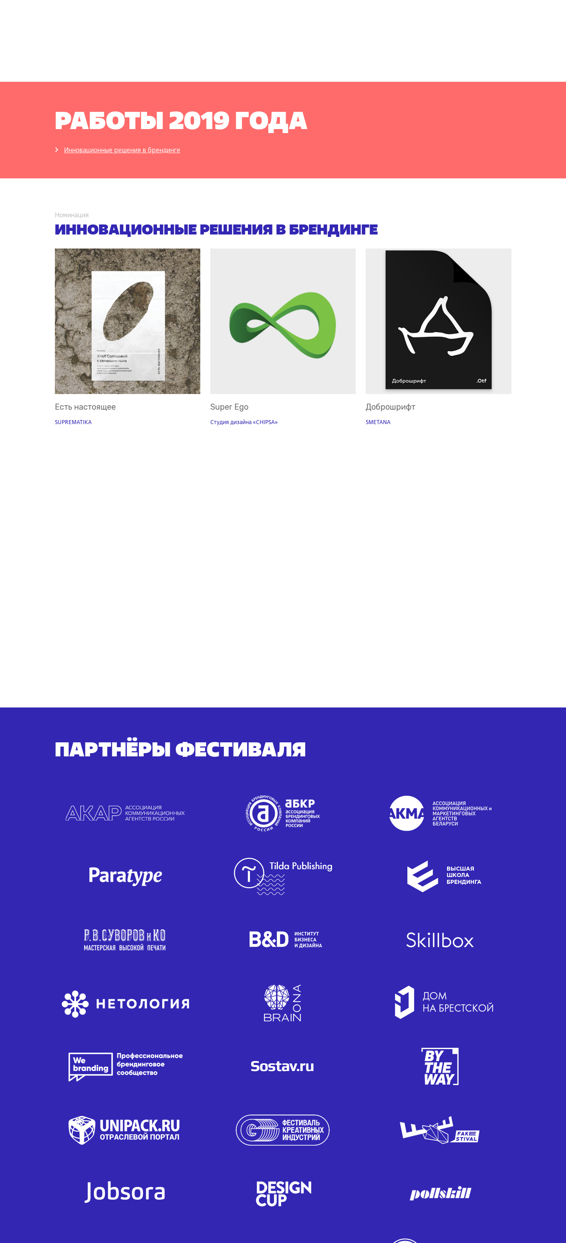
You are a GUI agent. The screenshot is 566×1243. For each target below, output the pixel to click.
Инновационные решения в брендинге (122, 150)
